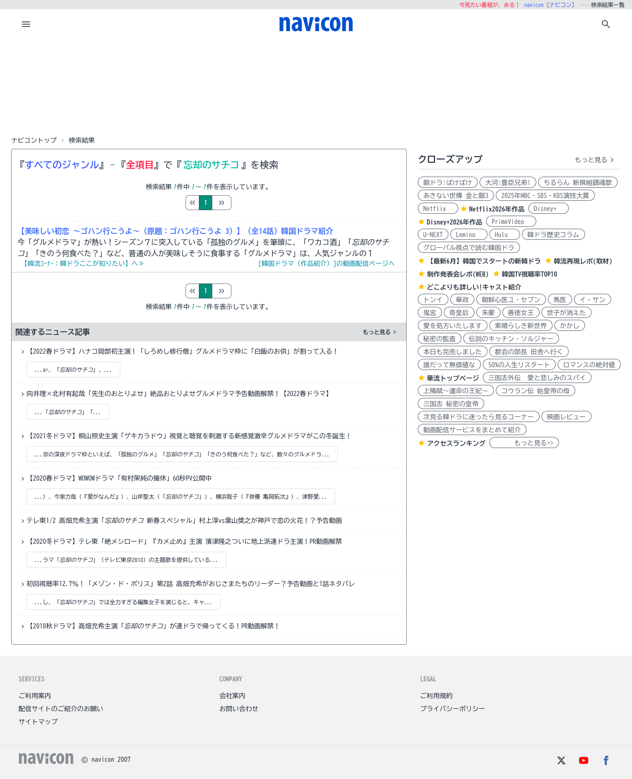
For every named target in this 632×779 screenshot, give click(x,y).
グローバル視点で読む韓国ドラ (468, 247)
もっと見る (380, 332)
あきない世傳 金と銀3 (455, 195)
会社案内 (232, 696)
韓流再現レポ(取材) (583, 261)
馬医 (559, 300)
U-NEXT (433, 234)
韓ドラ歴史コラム (553, 234)
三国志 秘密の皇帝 (451, 404)
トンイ (433, 300)
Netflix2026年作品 (497, 209)
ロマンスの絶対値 (589, 365)
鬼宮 (429, 313)
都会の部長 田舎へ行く (529, 352)
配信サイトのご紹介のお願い (61, 709)
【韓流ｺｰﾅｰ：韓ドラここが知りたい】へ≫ (83, 263)
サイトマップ (38, 722)
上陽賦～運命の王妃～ (455, 391)
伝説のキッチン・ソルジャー (511, 339)
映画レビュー (566, 417)
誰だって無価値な (449, 365)
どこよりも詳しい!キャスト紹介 (474, 287)
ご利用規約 (436, 696)
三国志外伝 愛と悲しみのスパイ (537, 378)
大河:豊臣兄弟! (508, 182)
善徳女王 (521, 313)
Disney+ (548, 208)
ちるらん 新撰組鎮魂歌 (578, 182)
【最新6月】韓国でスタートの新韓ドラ (484, 261)
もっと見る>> (524, 443)
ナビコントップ (34, 140)
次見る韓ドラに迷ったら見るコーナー (478, 417)
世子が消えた (566, 313)
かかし (569, 326)
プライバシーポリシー (452, 709)
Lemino (469, 234)
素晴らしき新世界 (521, 326)
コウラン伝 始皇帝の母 (535, 391)
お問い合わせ (238, 709)
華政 (462, 300)
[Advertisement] (316, 85)
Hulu (504, 234)
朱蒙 (488, 313)
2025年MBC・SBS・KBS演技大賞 (545, 195)
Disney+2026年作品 (454, 222)
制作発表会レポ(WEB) (458, 274)
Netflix (438, 208)
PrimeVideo (511, 221)
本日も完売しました (452, 352)
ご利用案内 (35, 696)
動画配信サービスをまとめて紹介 (472, 430)
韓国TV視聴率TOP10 (529, 274)
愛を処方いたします (452, 326)
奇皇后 (459, 313)
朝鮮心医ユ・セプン (511, 300)
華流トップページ (453, 378)
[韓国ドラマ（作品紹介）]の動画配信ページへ (326, 263)
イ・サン (592, 300)
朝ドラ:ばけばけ (447, 182)
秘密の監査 (439, 339)
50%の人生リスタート (519, 365)
